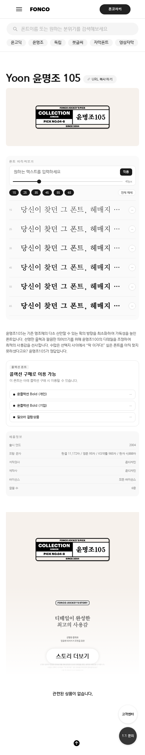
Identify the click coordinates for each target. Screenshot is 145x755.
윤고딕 (16, 42)
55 (58, 192)
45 (47, 192)
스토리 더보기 (72, 656)
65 (69, 192)
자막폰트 (101, 42)
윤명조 (38, 42)
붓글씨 (77, 42)
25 (25, 192)
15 (14, 192)
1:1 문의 (128, 736)
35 (36, 192)
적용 (126, 172)
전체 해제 (127, 192)
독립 (57, 42)
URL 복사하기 (102, 79)
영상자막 (126, 42)
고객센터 (128, 714)
